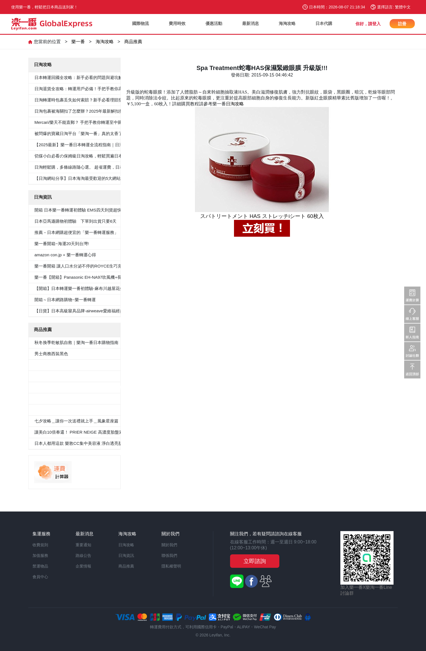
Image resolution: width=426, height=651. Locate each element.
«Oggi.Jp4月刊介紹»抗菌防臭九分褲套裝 (72, 409)
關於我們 (169, 545)
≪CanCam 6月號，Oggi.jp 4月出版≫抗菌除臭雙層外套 (86, 387)
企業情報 (83, 566)
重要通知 (83, 545)
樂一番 (78, 41)
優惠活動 (213, 23)
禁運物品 (40, 566)
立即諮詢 (255, 561)
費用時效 (177, 23)
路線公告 (83, 555)
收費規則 (40, 545)
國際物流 (140, 23)
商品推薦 (133, 41)
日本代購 (323, 23)
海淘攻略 (287, 23)
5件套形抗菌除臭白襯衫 (56, 364)
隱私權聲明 (171, 566)
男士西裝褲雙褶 (49, 376)
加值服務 (40, 555)
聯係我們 (169, 555)
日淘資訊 (126, 555)
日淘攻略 (235, 103)
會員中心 (40, 577)
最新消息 (250, 23)
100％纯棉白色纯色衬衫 (56, 398)
